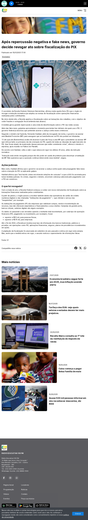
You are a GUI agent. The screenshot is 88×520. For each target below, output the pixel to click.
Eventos (6, 499)
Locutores (25, 485)
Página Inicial (8, 485)
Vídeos (6, 494)
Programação (8, 489)
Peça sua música (27, 499)
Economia (6, 57)
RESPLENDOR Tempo (44, 423)
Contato (24, 494)
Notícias (24, 489)
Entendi (78, 514)
